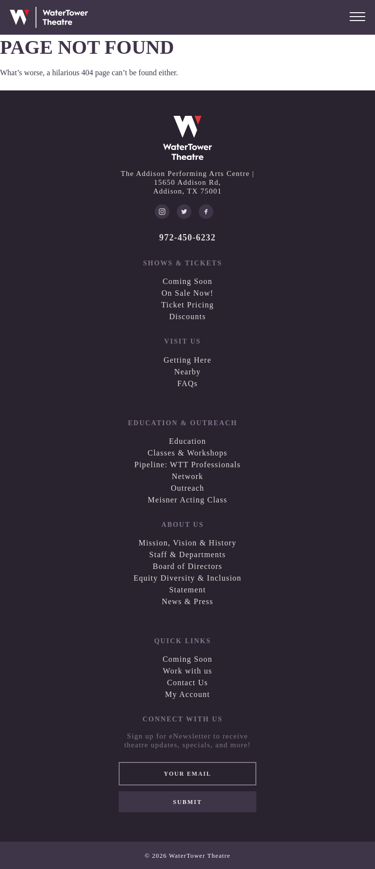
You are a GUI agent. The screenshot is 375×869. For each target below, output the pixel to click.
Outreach (188, 488)
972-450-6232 (187, 237)
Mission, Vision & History (188, 543)
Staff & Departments (187, 554)
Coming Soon (187, 281)
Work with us (187, 671)
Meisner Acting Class (188, 500)
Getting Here (187, 360)
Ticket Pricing (187, 305)
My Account (187, 694)
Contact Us (187, 682)
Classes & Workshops (187, 453)
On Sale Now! (188, 293)
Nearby (187, 372)
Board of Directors (187, 566)
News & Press (187, 601)
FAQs (187, 383)
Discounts (187, 316)
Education (187, 441)
